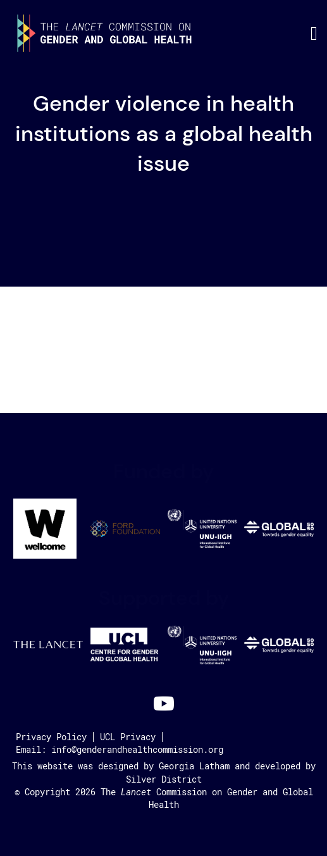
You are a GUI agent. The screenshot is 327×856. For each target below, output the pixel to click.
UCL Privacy (128, 737)
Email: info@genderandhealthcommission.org (119, 750)
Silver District (164, 779)
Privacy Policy (51, 737)
